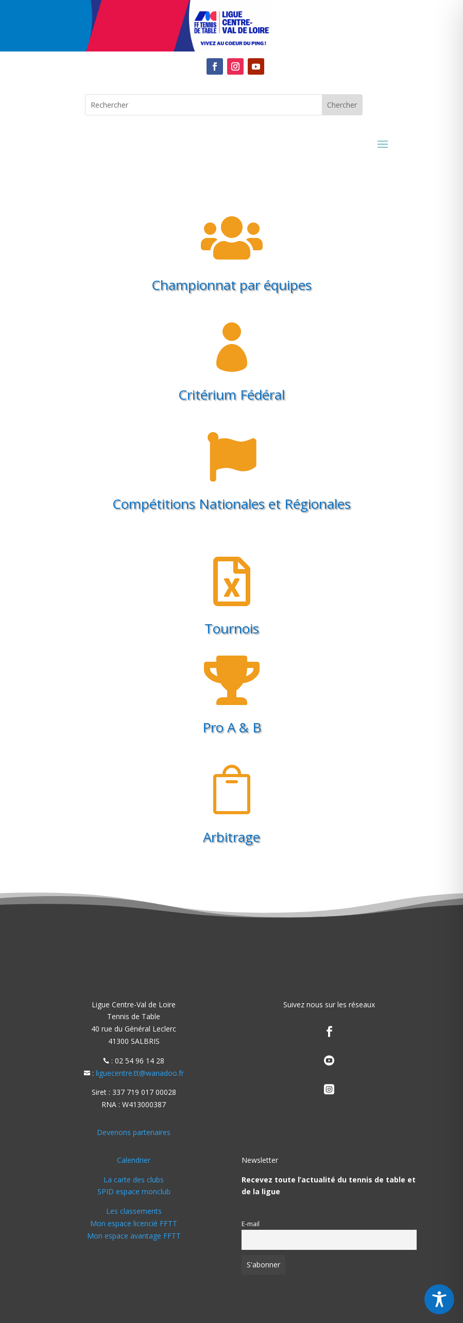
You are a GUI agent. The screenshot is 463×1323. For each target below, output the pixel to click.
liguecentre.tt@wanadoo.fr (140, 1073)
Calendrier (133, 1160)
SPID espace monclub (133, 1191)
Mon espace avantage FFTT (134, 1236)
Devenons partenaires (133, 1132)
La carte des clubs (134, 1179)
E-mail (251, 1223)
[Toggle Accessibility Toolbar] (439, 1299)
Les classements (134, 1211)
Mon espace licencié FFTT (133, 1223)
